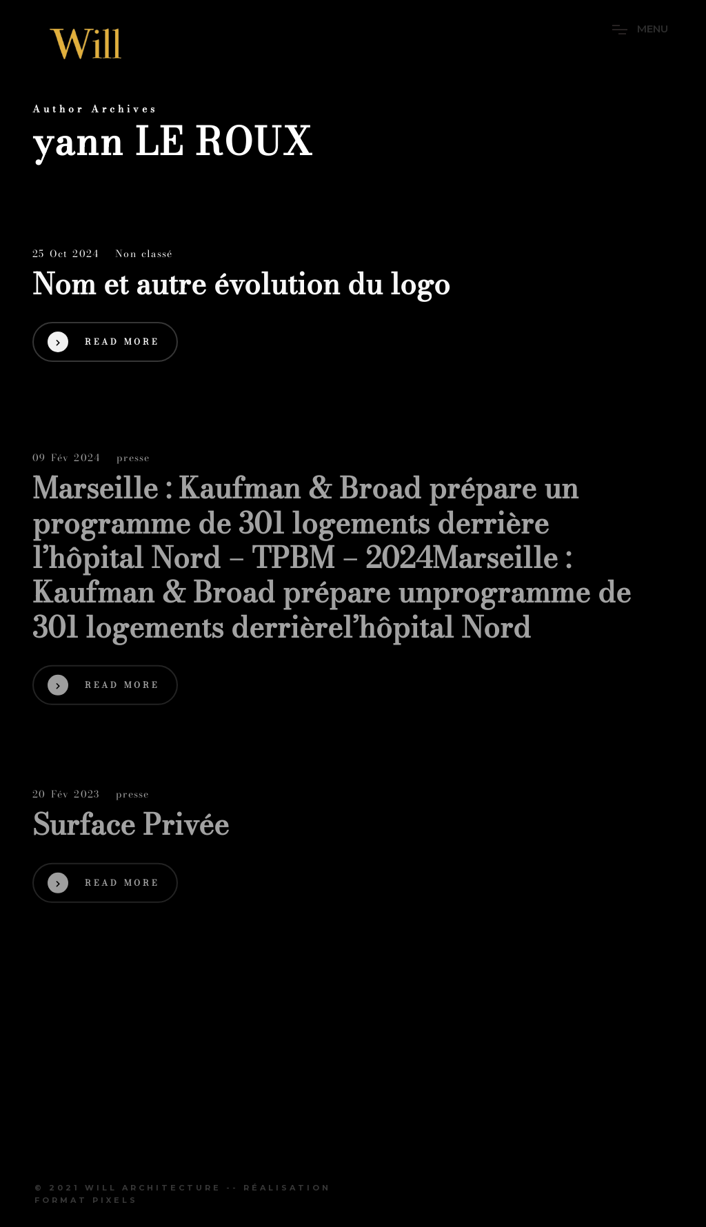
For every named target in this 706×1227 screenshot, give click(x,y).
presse (133, 460)
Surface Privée (130, 826)
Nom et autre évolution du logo (245, 284)
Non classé (143, 255)
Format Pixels (86, 1200)
